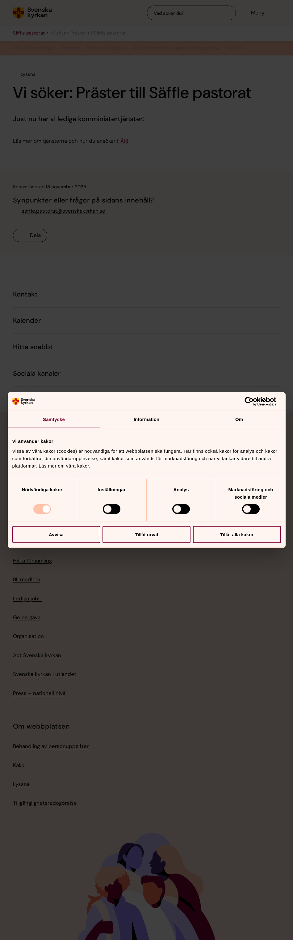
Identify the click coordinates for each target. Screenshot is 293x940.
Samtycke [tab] (54, 419)
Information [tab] (147, 419)
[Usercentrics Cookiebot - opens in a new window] (254, 401)
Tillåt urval (146, 534)
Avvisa (56, 534)
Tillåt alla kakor (236, 534)
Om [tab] (239, 419)
